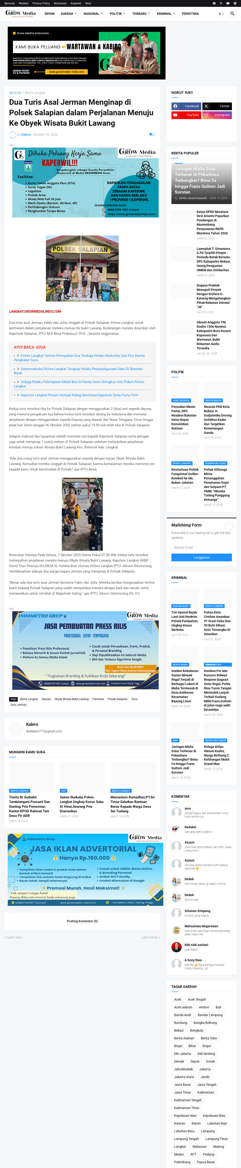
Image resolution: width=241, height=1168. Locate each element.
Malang (218, 1146)
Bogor (207, 1046)
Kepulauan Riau (214, 1115)
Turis (134, 699)
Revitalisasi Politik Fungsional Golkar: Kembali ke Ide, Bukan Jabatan (185, 476)
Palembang (182, 1162)
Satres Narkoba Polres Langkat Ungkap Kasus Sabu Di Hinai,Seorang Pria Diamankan (81, 804)
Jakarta (205, 1069)
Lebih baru (14, 937)
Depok (195, 1061)
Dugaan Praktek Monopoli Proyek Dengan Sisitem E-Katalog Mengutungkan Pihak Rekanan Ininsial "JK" (214, 296)
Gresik (210, 1061)
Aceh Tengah (197, 999)
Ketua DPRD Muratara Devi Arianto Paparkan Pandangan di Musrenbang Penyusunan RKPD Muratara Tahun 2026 (213, 222)
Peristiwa (190, 13)
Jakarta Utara (184, 1077)
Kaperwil (76, 3)
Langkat (180, 1146)
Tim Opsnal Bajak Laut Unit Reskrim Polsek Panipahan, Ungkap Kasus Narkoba (184, 621)
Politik (116, 13)
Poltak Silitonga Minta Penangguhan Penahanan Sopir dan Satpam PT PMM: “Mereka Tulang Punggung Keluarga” (217, 484)
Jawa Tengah (206, 1084)
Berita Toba (209, 1038)
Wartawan (60, 3)
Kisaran (179, 1123)
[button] (221, 14)
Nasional (91, 13)
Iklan (88, 3)
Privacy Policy (41, 3)
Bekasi (178, 1030)
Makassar (200, 1146)
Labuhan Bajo (217, 1123)
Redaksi (23, 3)
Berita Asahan (184, 1038)
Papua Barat (206, 1162)
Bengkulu (196, 1030)
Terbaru (139, 13)
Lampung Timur (217, 1139)
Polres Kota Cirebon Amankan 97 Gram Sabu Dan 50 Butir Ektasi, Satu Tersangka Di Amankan (217, 623)
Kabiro (32, 724)
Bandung (180, 1023)
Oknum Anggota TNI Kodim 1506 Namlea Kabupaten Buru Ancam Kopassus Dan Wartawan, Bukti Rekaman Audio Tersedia (214, 335)
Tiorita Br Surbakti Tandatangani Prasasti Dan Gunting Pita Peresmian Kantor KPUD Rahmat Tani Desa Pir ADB (29, 806)
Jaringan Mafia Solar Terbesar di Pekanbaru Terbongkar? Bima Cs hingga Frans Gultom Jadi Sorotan (184, 759)
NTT (193, 1154)
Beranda (10, 3)
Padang (208, 1154)
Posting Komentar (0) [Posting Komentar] (82, 921)
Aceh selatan (183, 1007)
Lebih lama (149, 937)
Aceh (177, 999)
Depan (50, 13)
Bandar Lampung (210, 1015)
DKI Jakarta (182, 1054)
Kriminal (164, 13)
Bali (218, 1007)
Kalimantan (206, 1092)
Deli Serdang (206, 1054)
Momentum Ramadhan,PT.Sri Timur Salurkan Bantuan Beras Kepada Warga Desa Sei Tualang (132, 804)
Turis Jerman (18, 704)
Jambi (205, 1077)
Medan (179, 1154)
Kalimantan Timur (186, 1108)
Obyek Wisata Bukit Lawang (72, 699)
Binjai (178, 1046)
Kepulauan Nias (185, 1115)
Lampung (208, 1131)
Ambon (204, 1007)
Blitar (192, 1046)
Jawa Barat (182, 1084)
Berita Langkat (35, 93)
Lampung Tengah (186, 1139)
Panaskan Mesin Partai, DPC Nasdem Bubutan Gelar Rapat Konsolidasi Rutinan (183, 417)
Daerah (67, 13)
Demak (179, 1061)
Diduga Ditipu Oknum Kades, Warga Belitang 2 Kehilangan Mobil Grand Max (216, 755)
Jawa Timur (182, 1092)
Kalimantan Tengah (188, 1100)
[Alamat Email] (201, 547)
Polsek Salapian (118, 699)
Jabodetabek (183, 1069)
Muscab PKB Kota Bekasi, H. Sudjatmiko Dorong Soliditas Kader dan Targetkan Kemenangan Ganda (218, 419)
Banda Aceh (182, 1015)
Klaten (196, 1123)
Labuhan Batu (184, 1131)
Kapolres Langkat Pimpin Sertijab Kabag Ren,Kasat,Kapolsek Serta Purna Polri (79, 395)
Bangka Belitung (205, 1023)
